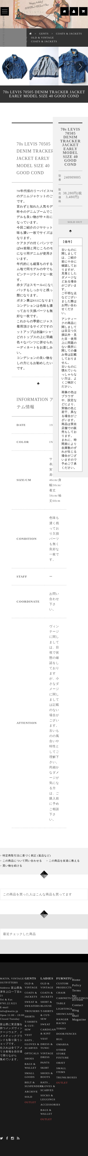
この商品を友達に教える (64, 860)
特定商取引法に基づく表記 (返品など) (27, 855)
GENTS (44, 33)
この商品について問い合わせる (22, 860)
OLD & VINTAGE (42, 37)
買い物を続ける (12, 865)
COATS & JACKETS (69, 33)
